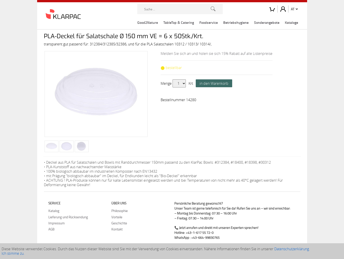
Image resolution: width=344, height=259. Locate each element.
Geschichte (119, 223)
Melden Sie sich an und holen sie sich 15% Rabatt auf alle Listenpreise (216, 53)
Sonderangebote (266, 22)
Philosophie (119, 210)
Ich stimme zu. (13, 253)
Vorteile (116, 217)
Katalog (53, 210)
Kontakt (117, 229)
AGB (51, 229)
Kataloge (291, 22)
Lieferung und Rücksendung (68, 217)
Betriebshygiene (236, 22)
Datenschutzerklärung (291, 248)
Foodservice (208, 22)
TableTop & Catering (178, 22)
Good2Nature (147, 22)
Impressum (56, 223)
